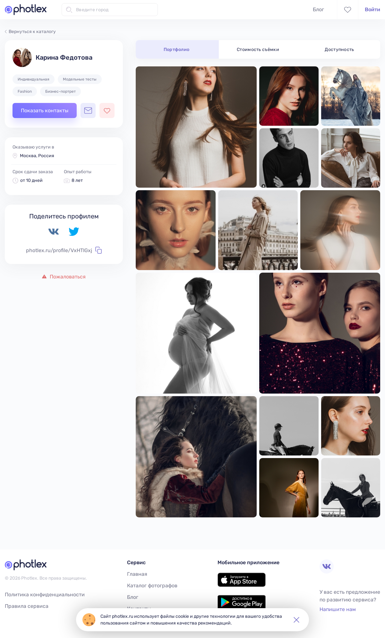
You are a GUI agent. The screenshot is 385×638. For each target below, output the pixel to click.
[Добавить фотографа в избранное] (107, 110)
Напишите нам (338, 609)
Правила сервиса (26, 606)
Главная (137, 574)
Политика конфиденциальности (45, 594)
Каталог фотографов (152, 586)
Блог (318, 9)
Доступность (339, 49)
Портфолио (177, 49)
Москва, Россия (37, 155)
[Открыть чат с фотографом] (88, 110)
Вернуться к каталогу (30, 31)
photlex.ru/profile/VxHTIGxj (64, 250)
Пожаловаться (64, 277)
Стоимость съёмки (258, 49)
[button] (296, 620)
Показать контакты (44, 110)
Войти (372, 9)
